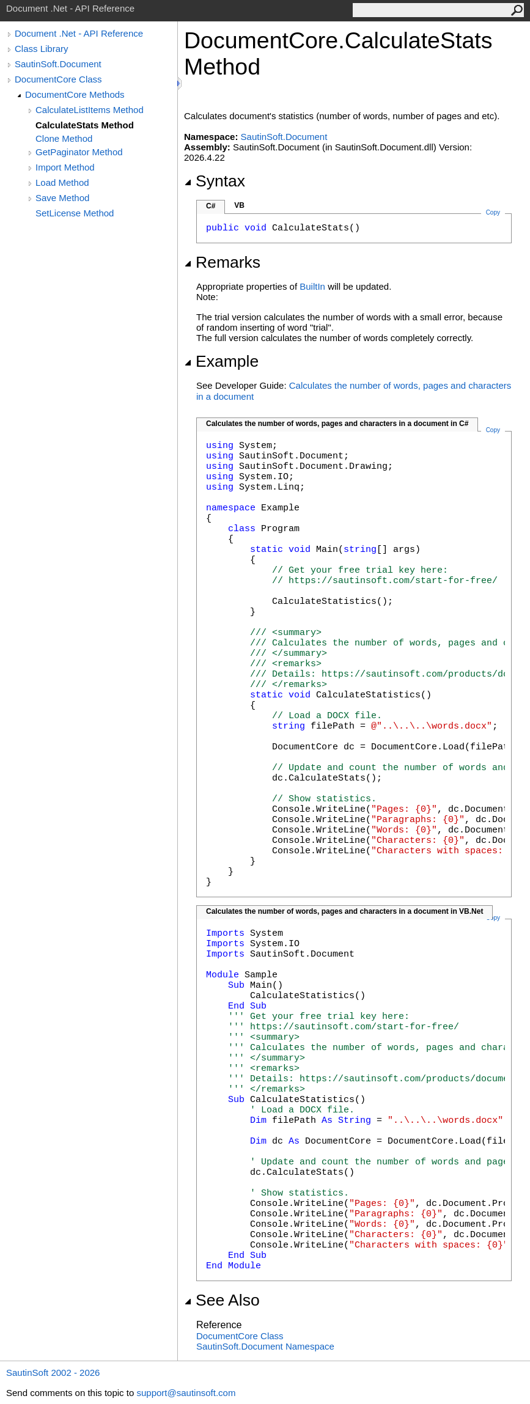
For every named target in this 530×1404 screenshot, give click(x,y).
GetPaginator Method (79, 152)
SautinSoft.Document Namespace (265, 1346)
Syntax (214, 181)
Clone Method (63, 138)
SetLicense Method (74, 213)
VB (239, 205)
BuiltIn (312, 286)
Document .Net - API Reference (79, 33)
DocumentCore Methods (75, 94)
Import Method (65, 167)
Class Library (41, 48)
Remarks (222, 262)
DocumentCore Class (58, 79)
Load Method (62, 182)
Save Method (62, 198)
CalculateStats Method (84, 125)
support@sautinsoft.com (185, 1392)
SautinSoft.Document (58, 64)
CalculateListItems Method (89, 110)
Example (221, 361)
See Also (222, 1300)
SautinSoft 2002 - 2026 (53, 1372)
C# (210, 206)
